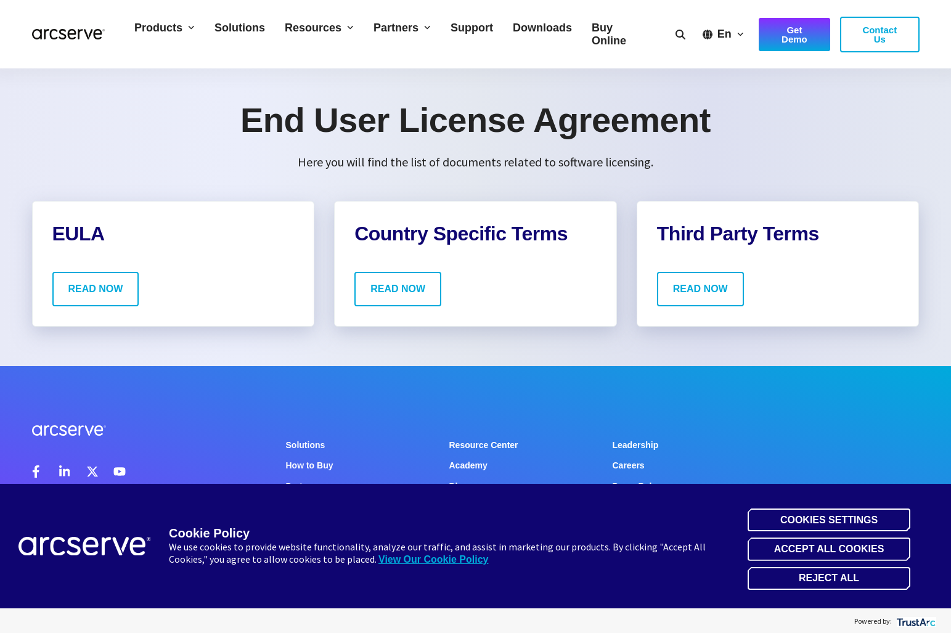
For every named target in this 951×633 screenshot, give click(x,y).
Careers (629, 465)
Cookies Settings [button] (829, 520)
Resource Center (483, 445)
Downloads (542, 28)
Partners (402, 28)
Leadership (636, 445)
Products (164, 28)
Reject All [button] (829, 578)
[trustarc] (915, 621)
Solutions (239, 28)
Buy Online (609, 34)
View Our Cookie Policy (433, 559)
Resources (319, 28)
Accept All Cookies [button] (829, 549)
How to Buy (309, 465)
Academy (468, 465)
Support (472, 28)
